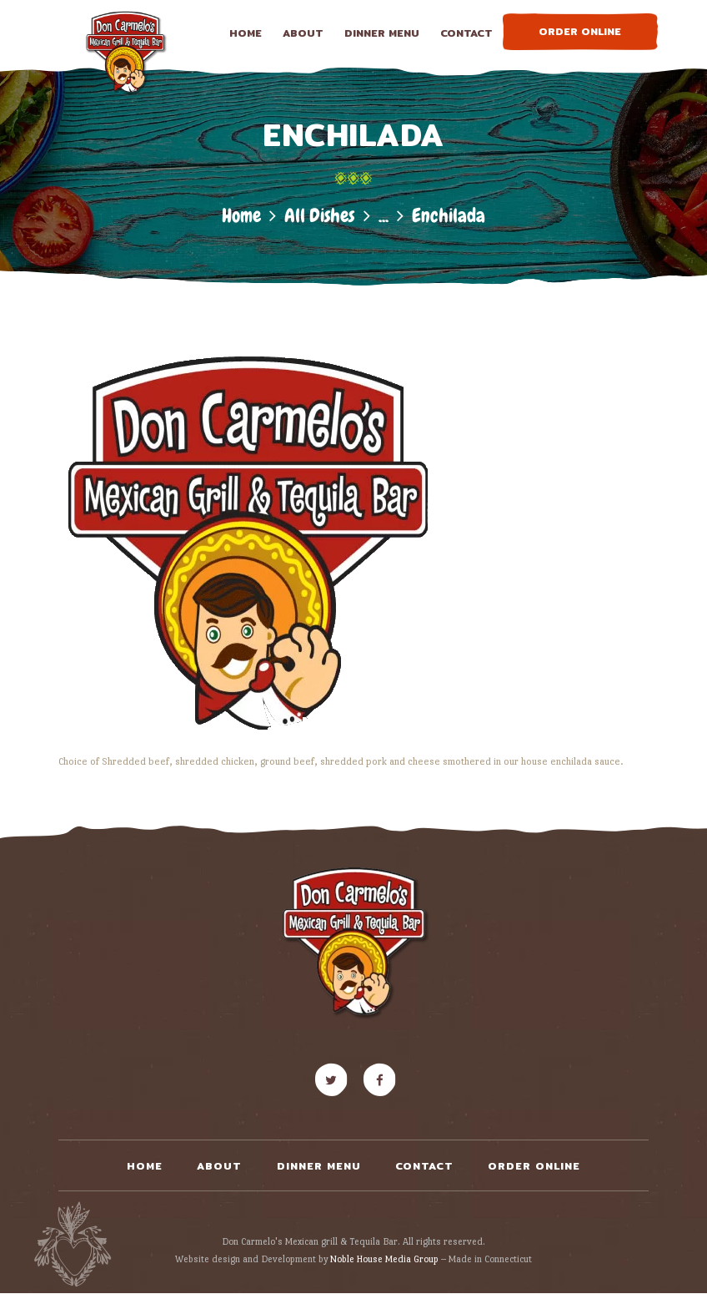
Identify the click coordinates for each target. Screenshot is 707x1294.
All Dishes (319, 216)
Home (241, 216)
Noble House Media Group (384, 1259)
